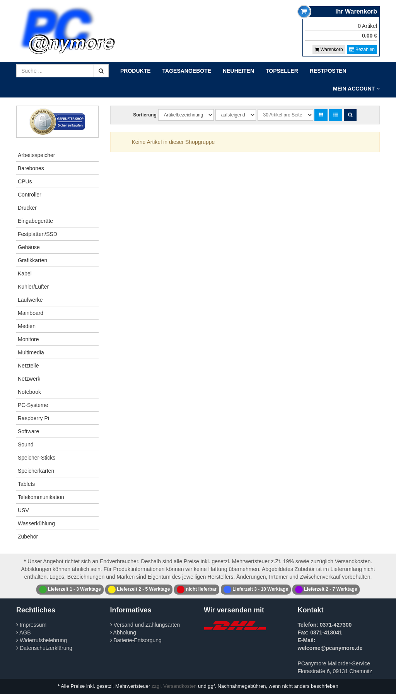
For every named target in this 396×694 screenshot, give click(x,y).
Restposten (328, 71)
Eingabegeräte (35, 221)
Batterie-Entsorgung (136, 640)
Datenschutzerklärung (44, 648)
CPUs (25, 181)
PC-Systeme (33, 405)
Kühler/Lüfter (33, 287)
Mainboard (30, 313)
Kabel (25, 273)
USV (23, 510)
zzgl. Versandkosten (174, 686)
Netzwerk (29, 379)
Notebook (29, 392)
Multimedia (31, 352)
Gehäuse (29, 247)
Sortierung (145, 115)
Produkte (135, 71)
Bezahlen (362, 49)
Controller (29, 194)
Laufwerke (30, 300)
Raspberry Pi (33, 418)
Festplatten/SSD (37, 234)
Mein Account (356, 88)
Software (28, 431)
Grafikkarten (32, 260)
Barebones (31, 168)
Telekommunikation (41, 497)
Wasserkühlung (36, 523)
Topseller (282, 71)
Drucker (27, 208)
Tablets (26, 484)
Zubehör (28, 536)
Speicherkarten (36, 471)
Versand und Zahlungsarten (145, 625)
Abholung (123, 632)
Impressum (31, 625)
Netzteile (28, 365)
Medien (27, 326)
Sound (25, 444)
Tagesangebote (187, 71)
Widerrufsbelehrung (41, 640)
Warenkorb (329, 49)
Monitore (28, 339)
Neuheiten (238, 71)
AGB (23, 632)
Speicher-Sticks (36, 458)
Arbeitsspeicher (36, 155)
